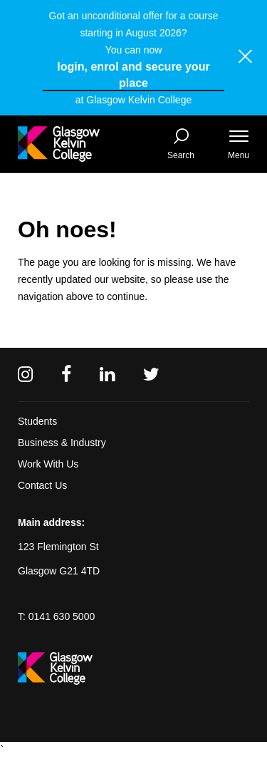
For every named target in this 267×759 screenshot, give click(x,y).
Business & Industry (62, 442)
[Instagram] (25, 374)
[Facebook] (66, 374)
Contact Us (42, 485)
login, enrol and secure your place (133, 75)
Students (37, 421)
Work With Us (48, 464)
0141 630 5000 (61, 616)
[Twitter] (151, 374)
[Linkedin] (107, 374)
